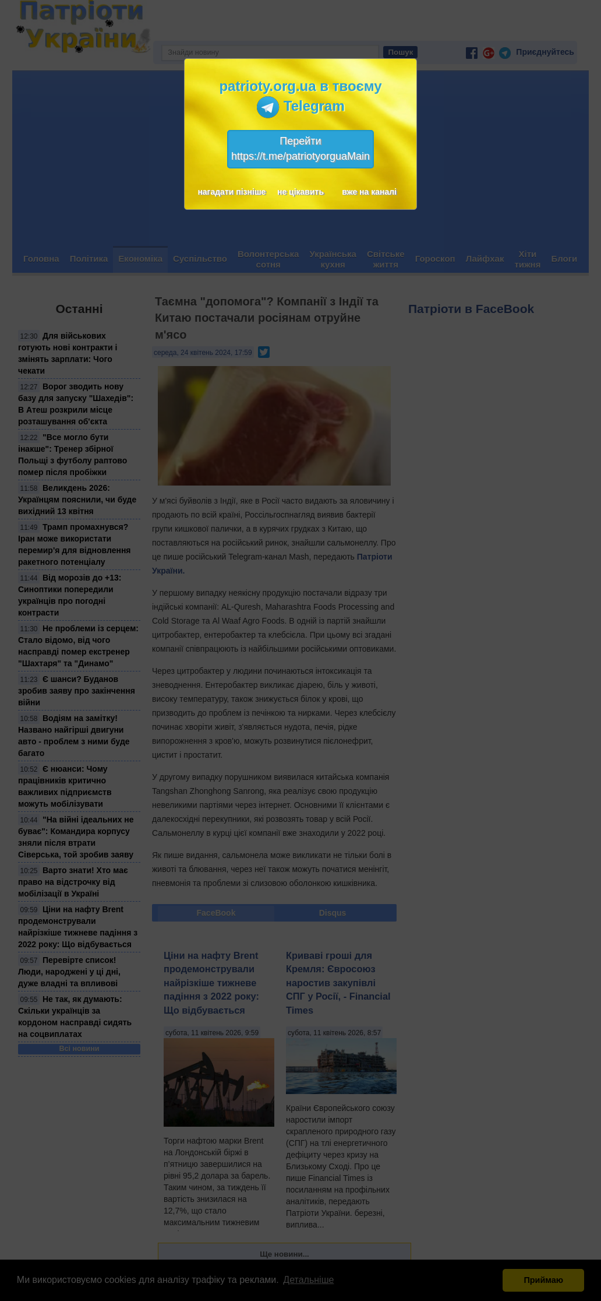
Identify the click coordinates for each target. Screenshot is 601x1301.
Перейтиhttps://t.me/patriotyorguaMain (300, 148)
